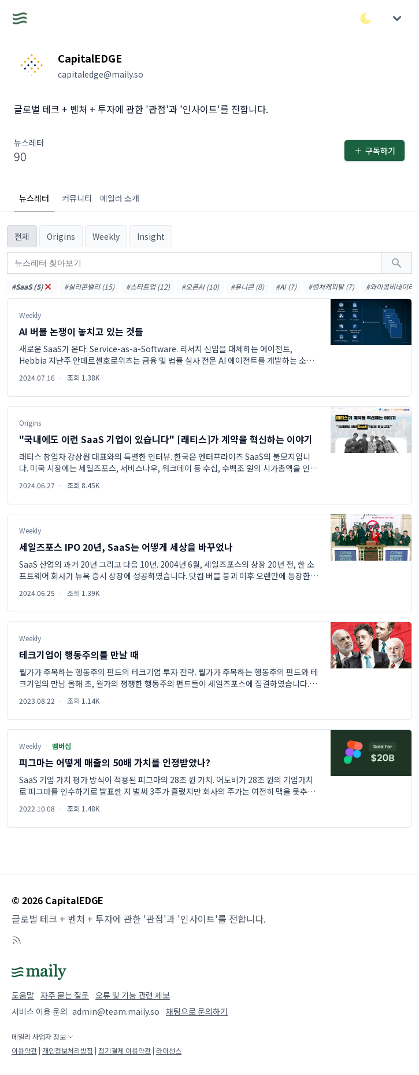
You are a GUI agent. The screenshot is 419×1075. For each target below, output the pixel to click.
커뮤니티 (77, 198)
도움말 (23, 995)
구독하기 (374, 150)
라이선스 (168, 1050)
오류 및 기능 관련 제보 (132, 995)
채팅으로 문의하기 (197, 1011)
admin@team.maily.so (116, 1011)
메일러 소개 (119, 198)
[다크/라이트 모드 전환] (366, 18)
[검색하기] (396, 263)
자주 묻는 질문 (64, 995)
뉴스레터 (34, 198)
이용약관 (24, 1050)
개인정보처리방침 (67, 1050)
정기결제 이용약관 (124, 1050)
